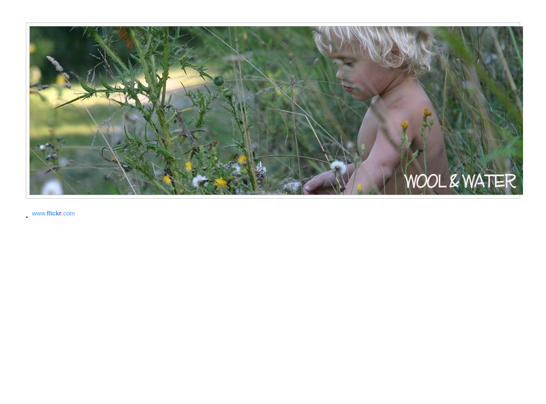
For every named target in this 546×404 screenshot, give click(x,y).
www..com (53, 213)
